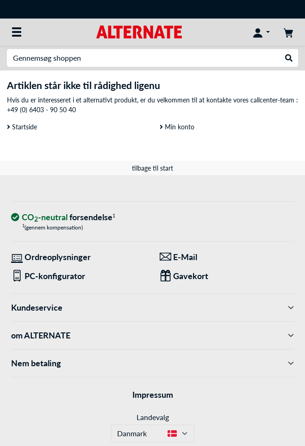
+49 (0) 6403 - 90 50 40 (41, 110)
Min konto (177, 127)
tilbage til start (152, 168)
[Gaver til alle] (227, 276)
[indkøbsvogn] (288, 32)
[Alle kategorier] (16, 32)
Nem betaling (152, 363)
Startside (22, 127)
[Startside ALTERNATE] (139, 31)
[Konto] (261, 32)
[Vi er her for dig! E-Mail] (227, 257)
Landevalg (153, 417)
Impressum (152, 394)
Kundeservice (152, 307)
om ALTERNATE (152, 335)
